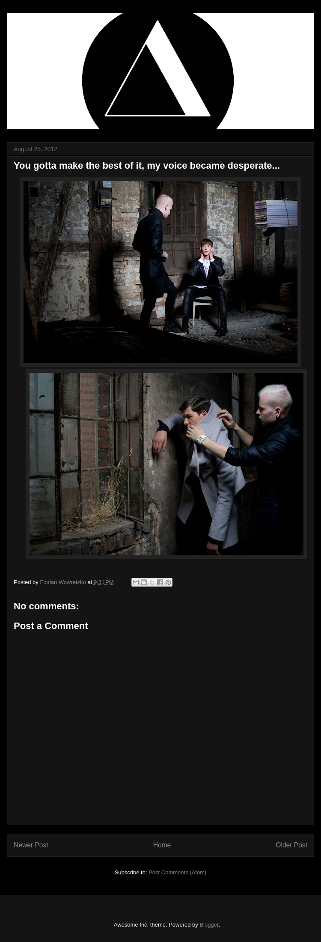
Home (162, 845)
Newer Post (31, 845)
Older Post (291, 845)
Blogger (208, 924)
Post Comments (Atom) (177, 872)
